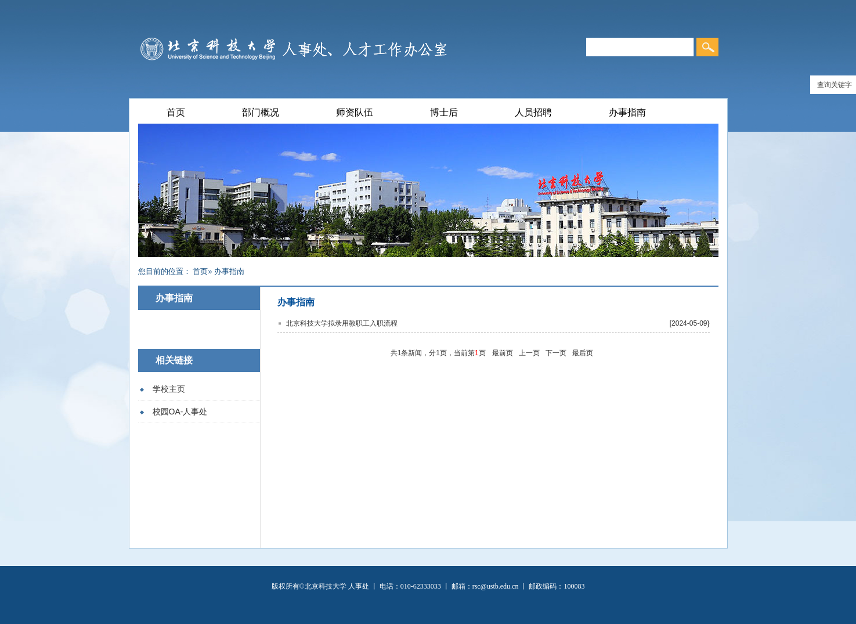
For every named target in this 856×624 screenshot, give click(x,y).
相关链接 (174, 360)
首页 (176, 112)
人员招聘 (533, 112)
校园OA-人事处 (180, 411)
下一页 (556, 353)
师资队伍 (354, 112)
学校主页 (169, 389)
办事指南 (627, 112)
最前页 (502, 353)
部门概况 (260, 112)
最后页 (582, 353)
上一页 (529, 353)
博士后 (444, 112)
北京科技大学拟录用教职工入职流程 (342, 323)
